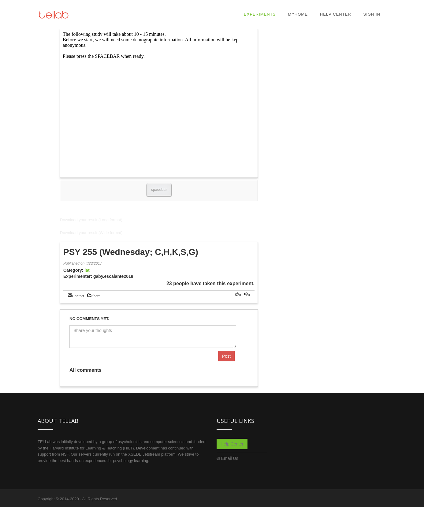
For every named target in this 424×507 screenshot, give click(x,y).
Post (226, 356)
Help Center (335, 14)
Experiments (260, 14)
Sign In (371, 14)
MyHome (298, 14)
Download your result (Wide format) (91, 232)
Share (95, 295)
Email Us (229, 458)
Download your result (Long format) (91, 220)
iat (86, 270)
